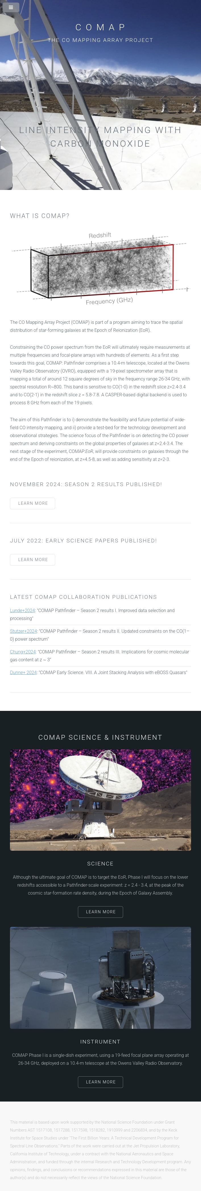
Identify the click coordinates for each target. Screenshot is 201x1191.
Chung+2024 (23, 652)
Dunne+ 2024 (23, 672)
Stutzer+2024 (23, 631)
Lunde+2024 (22, 610)
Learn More (33, 503)
